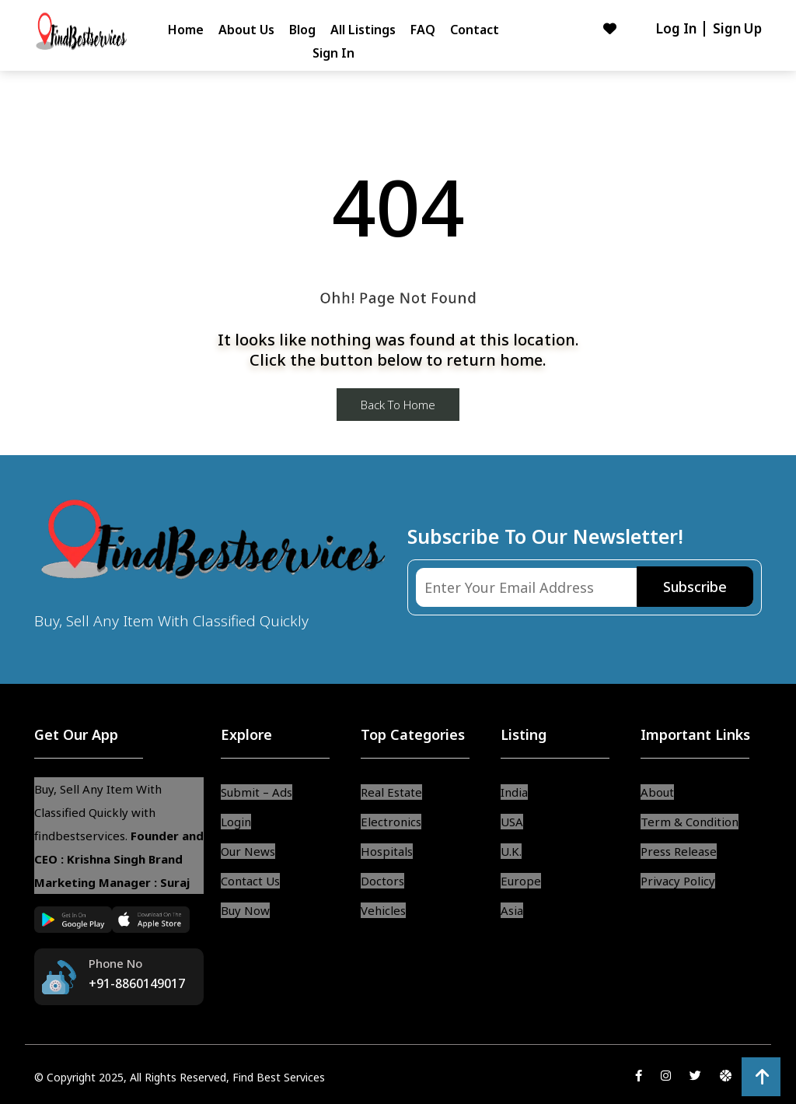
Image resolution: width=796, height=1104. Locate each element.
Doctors (382, 880)
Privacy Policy (678, 880)
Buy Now (245, 910)
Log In (677, 28)
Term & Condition (689, 821)
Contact (474, 29)
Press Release (679, 851)
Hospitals (387, 851)
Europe (521, 880)
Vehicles (383, 910)
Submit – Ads (256, 792)
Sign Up (737, 28)
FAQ (422, 29)
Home (186, 29)
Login (236, 821)
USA (512, 821)
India (514, 792)
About (657, 792)
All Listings (363, 29)
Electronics (391, 821)
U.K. (511, 851)
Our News (248, 851)
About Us (246, 29)
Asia (512, 910)
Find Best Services (278, 1077)
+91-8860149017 (137, 983)
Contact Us (250, 880)
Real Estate (391, 792)
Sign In (333, 52)
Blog (302, 29)
